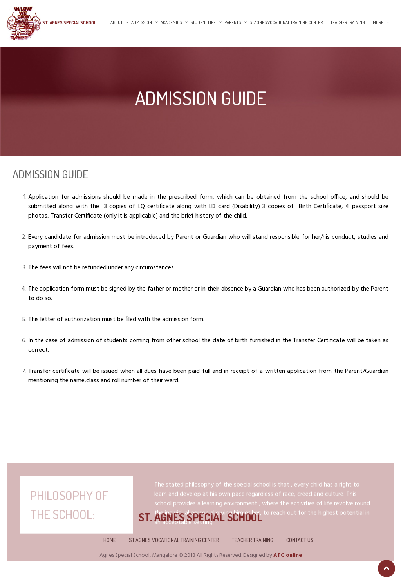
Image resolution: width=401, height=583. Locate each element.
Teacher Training (348, 22)
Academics (171, 22)
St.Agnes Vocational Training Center (286, 22)
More (378, 22)
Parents (232, 22)
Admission (141, 22)
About (116, 22)
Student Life (203, 22)
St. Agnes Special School (69, 22)
